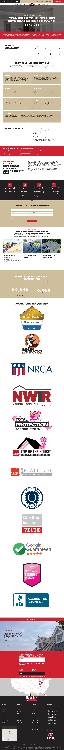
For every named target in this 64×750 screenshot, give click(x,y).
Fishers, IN (19, 711)
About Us (25, 4)
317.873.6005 (50, 728)
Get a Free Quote (58, 1)
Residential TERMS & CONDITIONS (38, 727)
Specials (38, 4)
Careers (50, 1)
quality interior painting (25, 153)
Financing (44, 4)
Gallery (33, 709)
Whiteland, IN (19, 720)
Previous (3, 645)
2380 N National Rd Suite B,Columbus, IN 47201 (54, 726)
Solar (34, 670)
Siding (3, 715)
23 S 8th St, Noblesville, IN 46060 (52, 720)
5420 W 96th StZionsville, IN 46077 (52, 723)
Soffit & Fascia (5, 720)
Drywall (34, 669)
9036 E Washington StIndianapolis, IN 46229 (53, 714)
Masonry (21, 670)
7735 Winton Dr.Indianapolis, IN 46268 (53, 708)
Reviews (21, 4)
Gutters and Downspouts (24, 668)
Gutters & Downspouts (6, 709)
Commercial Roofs (5, 718)
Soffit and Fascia (36, 668)
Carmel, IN (19, 709)
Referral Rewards (40, 1)
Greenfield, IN (19, 715)
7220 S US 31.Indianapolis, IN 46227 (53, 711)
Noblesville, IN (20, 718)
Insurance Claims (35, 720)
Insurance (46, 1)
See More (18, 724)
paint (58, 139)
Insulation (21, 669)
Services (16, 4)
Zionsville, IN (19, 722)
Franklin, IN (19, 713)
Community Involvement (37, 724)
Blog (48, 4)
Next (8, 645)
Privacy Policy (43, 676)
